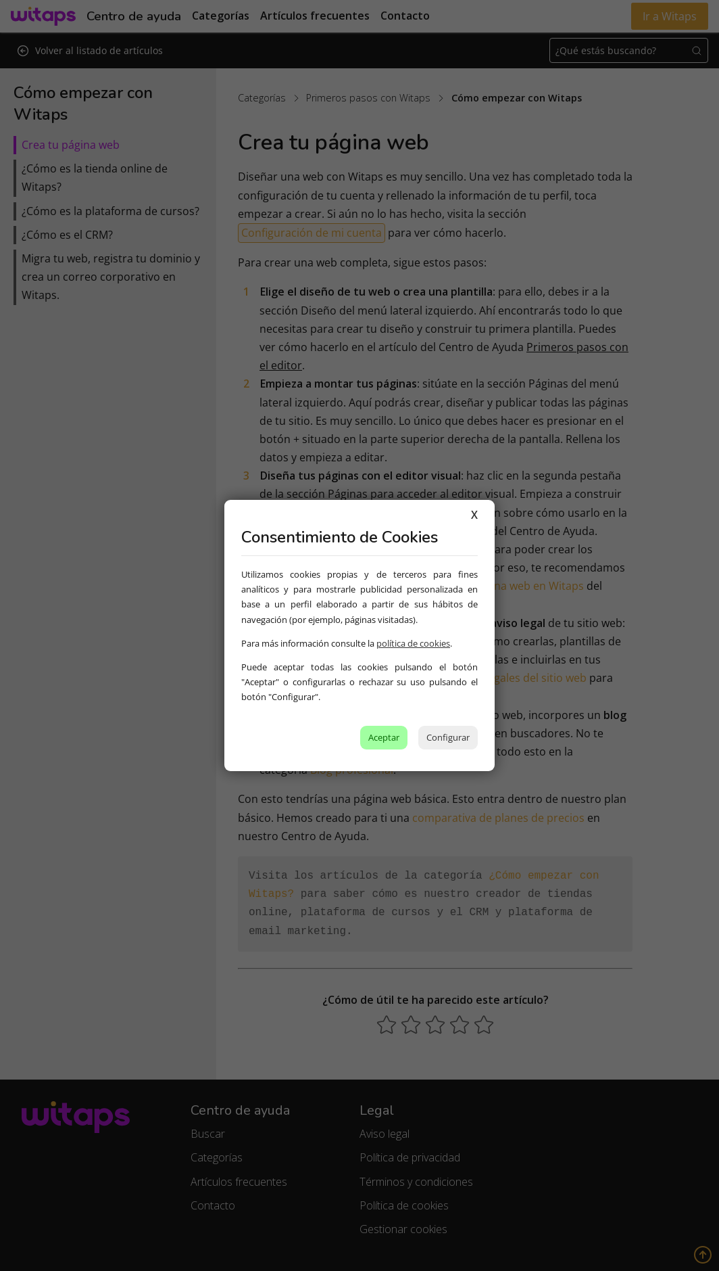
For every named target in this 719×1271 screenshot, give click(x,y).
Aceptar (383, 737)
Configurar (448, 737)
